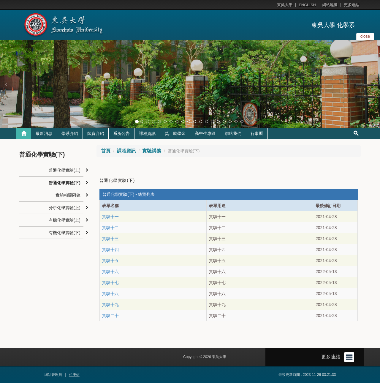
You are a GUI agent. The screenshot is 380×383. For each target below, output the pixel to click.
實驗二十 (110, 315)
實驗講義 (151, 150)
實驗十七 (110, 282)
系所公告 (121, 133)
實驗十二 (110, 227)
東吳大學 (284, 5)
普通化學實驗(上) (64, 170)
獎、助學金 (175, 133)
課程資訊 (147, 133)
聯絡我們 (233, 133)
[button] (6, 84)
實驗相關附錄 (68, 195)
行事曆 (257, 133)
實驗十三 (110, 238)
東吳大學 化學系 (333, 25)
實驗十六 (110, 271)
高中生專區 (205, 133)
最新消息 (44, 133)
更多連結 (351, 5)
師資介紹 (95, 133)
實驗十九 (110, 304)
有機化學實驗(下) (64, 232)
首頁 (105, 150)
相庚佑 (74, 375)
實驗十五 (110, 260)
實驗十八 (110, 293)
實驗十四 (110, 249)
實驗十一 (110, 216)
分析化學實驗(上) (64, 207)
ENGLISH (307, 5)
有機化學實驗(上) (64, 220)
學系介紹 (69, 133)
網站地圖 (330, 5)
